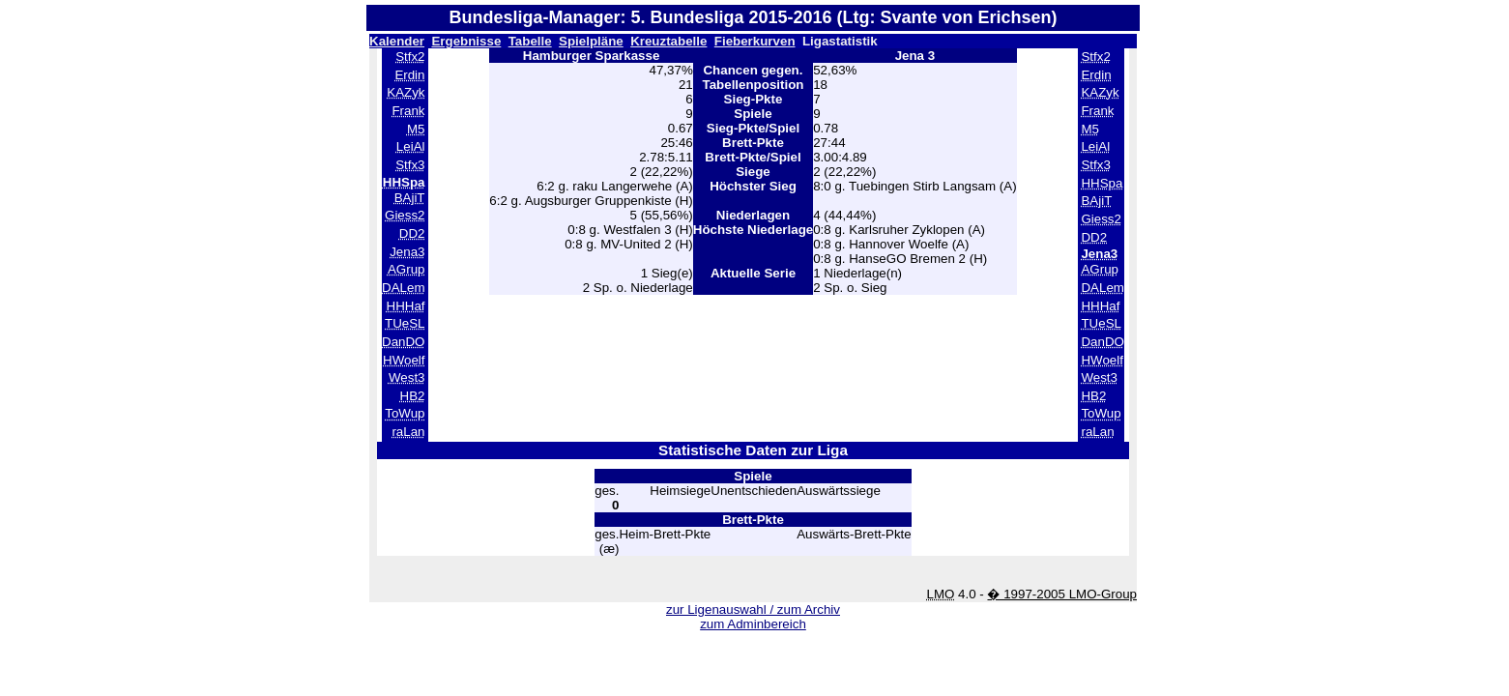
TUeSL (404, 323)
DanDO (403, 341)
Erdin (409, 75)
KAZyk (405, 92)
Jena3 (407, 252)
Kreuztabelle (668, 41)
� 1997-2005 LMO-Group (1062, 594)
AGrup (406, 269)
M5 (416, 129)
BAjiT (409, 197)
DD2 (412, 233)
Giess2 (404, 215)
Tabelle (530, 41)
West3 (407, 377)
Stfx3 (409, 165)
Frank (408, 110)
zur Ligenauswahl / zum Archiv (753, 609)
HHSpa (1101, 183)
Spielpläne (591, 41)
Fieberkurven (755, 41)
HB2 (412, 396)
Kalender (396, 41)
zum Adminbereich (753, 624)
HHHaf (406, 306)
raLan (408, 431)
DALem (403, 287)
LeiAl (410, 146)
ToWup (404, 413)
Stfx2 (409, 56)
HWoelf (403, 360)
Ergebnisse (466, 41)
